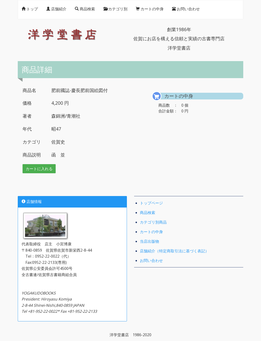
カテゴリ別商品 (153, 222)
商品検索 (85, 9)
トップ (30, 9)
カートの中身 (150, 9)
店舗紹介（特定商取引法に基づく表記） (174, 251)
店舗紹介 (56, 9)
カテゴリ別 (115, 9)
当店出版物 (149, 241)
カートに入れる (39, 169)
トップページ (151, 203)
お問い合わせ (186, 9)
